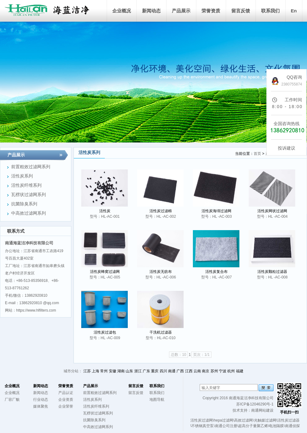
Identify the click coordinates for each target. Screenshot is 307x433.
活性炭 (104, 211)
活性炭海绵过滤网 (216, 211)
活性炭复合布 (216, 271)
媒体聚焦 (40, 406)
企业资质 (65, 399)
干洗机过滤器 (160, 332)
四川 (163, 371)
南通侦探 (292, 426)
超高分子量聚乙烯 (253, 426)
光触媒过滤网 (265, 420)
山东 (129, 371)
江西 (189, 371)
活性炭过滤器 (288, 420)
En (294, 10)
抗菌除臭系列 (94, 420)
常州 (104, 371)
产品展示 (181, 10)
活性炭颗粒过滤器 (272, 271)
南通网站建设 (262, 410)
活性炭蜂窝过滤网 (105, 271)
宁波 (222, 371)
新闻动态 (151, 10)
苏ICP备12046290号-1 (255, 404)
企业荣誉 (65, 406)
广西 (180, 371)
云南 (197, 371)
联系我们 (270, 10)
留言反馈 (240, 10)
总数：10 (178, 354)
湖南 (121, 371)
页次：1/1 (201, 354)
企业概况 (121, 10)
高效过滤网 (243, 420)
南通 (172, 371)
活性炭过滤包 (105, 332)
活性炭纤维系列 (96, 406)
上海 (95, 371)
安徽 (112, 371)
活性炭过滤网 (201, 420)
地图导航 (156, 399)
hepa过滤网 (223, 420)
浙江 (138, 371)
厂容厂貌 (12, 399)
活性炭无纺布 (160, 271)
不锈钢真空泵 (202, 426)
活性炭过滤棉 (160, 211)
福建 (239, 371)
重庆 (154, 371)
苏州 (214, 371)
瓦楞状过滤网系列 (98, 413)
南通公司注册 (226, 426)
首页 (257, 153)
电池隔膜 (276, 426)
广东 (146, 371)
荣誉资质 (211, 10)
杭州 (231, 371)
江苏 (87, 371)
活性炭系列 (92, 399)
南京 (205, 371)
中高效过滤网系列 (98, 427)
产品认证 (65, 393)
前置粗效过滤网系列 (100, 393)
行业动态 (40, 399)
